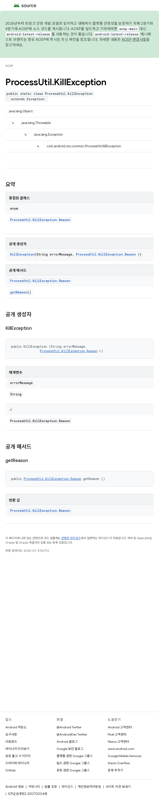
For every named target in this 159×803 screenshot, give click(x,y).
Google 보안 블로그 (70, 749)
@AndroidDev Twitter (72, 734)
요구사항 (11, 734)
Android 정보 (14, 786)
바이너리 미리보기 (17, 749)
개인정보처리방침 (89, 786)
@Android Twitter (69, 727)
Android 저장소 (15, 727)
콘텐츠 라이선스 (71, 538)
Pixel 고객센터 (117, 734)
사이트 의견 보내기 (118, 786)
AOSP (9, 66)
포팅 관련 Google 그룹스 (73, 770)
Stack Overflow (119, 763)
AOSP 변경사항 (134, 39)
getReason (18, 292)
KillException (22, 254)
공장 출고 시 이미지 (18, 756)
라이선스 (67, 786)
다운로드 (11, 742)
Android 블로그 (67, 742)
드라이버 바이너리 (17, 763)
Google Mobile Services (124, 756)
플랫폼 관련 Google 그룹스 (75, 756)
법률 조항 (50, 786)
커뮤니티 (34, 786)
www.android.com (121, 749)
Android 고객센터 (120, 727)
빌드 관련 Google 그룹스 (73, 763)
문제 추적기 (115, 770)
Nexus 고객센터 (118, 742)
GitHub (10, 770)
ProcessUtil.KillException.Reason (40, 220)
